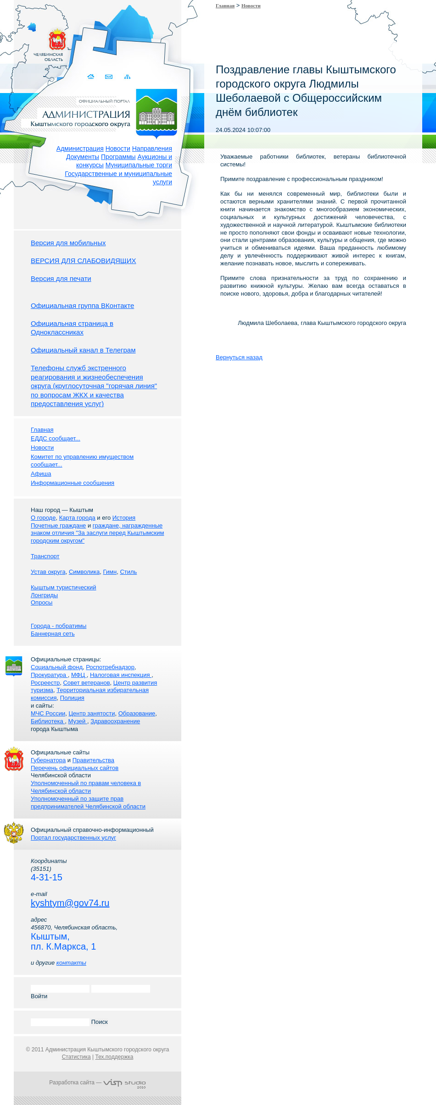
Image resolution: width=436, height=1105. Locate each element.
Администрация (80, 148)
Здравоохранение (115, 721)
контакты (71, 962)
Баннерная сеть (53, 633)
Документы (82, 156)
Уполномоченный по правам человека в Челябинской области (86, 787)
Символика (84, 571)
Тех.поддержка (114, 1057)
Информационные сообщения (72, 482)
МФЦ (79, 674)
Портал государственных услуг (73, 837)
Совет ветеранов (86, 682)
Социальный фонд (57, 667)
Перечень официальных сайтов (74, 767)
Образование (137, 713)
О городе (43, 517)
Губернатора (48, 760)
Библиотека (48, 721)
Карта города (77, 517)
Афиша (41, 473)
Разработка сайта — (97, 1082)
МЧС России (48, 713)
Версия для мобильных (68, 243)
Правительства (93, 760)
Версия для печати (61, 278)
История (123, 517)
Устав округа (48, 571)
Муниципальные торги (139, 165)
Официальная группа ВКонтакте (82, 305)
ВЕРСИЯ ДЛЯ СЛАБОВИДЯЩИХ (83, 260)
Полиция (72, 697)
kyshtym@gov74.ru (70, 903)
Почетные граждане (58, 525)
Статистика (76, 1057)
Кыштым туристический (63, 587)
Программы (118, 156)
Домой (91, 77)
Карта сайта (127, 77)
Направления (152, 148)
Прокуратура (49, 674)
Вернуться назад (239, 357)
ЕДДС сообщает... (55, 438)
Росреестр (45, 682)
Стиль (128, 571)
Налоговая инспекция (120, 674)
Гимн (110, 571)
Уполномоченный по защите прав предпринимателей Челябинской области (88, 802)
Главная (225, 5)
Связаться (109, 77)
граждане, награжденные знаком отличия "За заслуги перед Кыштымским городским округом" (97, 533)
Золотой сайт (24, 41)
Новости (118, 148)
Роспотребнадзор (110, 667)
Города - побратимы (58, 625)
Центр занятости (91, 713)
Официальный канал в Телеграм (83, 350)
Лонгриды (44, 595)
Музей (77, 721)
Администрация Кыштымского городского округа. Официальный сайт (102, 112)
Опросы (41, 602)
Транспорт (45, 556)
